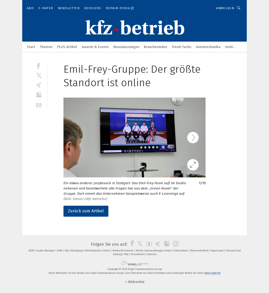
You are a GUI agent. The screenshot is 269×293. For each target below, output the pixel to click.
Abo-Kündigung (74, 250)
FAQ (126, 254)
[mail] (39, 105)
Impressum (217, 250)
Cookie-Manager (45, 250)
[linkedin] (39, 95)
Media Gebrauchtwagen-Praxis (154, 250)
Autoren (151, 254)
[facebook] (39, 65)
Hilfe (60, 250)
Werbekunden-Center (98, 250)
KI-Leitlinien (138, 254)
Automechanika (208, 47)
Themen (46, 47)
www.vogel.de (212, 273)
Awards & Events (95, 47)
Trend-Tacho (181, 47)
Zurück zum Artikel (86, 210)
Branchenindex (155, 47)
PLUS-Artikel (67, 47)
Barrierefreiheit (200, 250)
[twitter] (39, 75)
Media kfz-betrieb (123, 250)
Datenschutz (181, 250)
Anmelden (225, 8)
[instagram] (174, 244)
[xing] (39, 85)
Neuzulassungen (126, 47)
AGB (31, 250)
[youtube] (148, 244)
